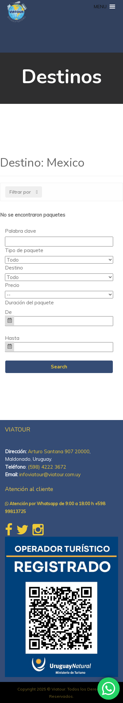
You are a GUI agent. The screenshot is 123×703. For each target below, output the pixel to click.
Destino (14, 268)
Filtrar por (24, 192)
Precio (12, 285)
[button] (100, 6)
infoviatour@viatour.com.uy (50, 474)
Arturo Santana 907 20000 (59, 451)
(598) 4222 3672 (47, 467)
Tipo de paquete (24, 250)
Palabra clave (20, 231)
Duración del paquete (29, 302)
